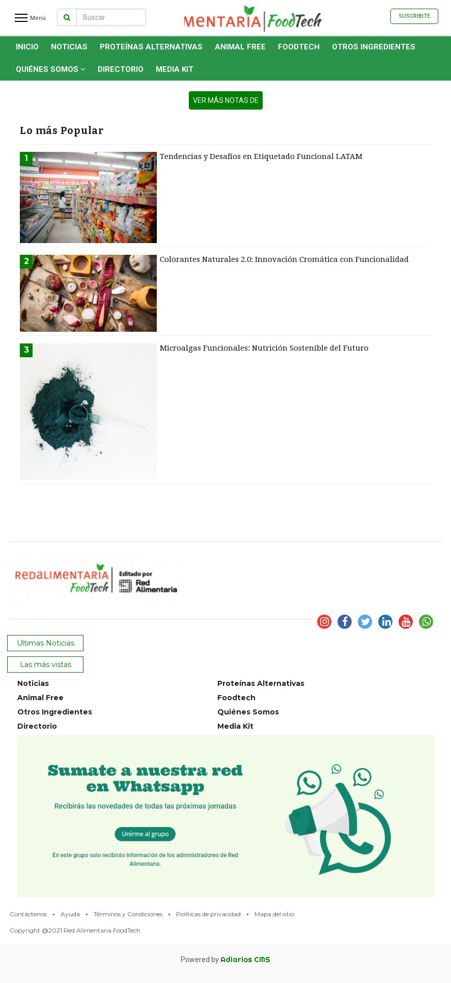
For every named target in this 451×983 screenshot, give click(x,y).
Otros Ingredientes (373, 46)
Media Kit (174, 69)
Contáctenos (28, 914)
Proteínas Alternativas (151, 46)
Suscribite (414, 16)
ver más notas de (226, 100)
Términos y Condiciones (128, 914)
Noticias (69, 46)
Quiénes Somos (51, 69)
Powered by (225, 959)
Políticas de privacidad (208, 914)
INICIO (27, 46)
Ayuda (70, 914)
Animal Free (240, 46)
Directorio (121, 69)
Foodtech (299, 46)
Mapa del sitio (274, 914)
